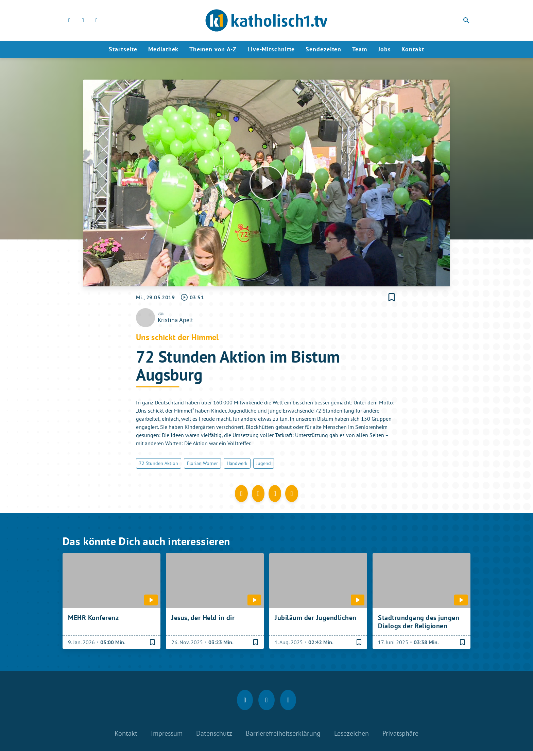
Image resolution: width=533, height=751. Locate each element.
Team (359, 49)
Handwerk (237, 463)
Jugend (263, 463)
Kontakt (412, 49)
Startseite (123, 49)
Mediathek (163, 49)
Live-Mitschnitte (271, 49)
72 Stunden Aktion (158, 463)
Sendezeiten (323, 49)
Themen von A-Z (213, 49)
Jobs (384, 49)
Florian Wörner (202, 463)
